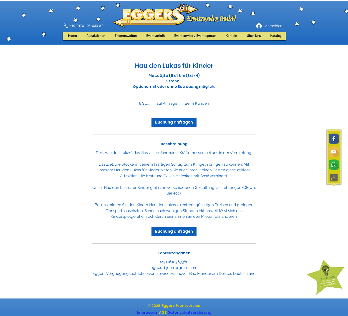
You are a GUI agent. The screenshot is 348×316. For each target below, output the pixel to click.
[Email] (334, 152)
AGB (163, 312)
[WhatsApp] (334, 164)
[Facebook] (334, 139)
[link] (174, 122)
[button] (253, 36)
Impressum (147, 312)
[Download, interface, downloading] (334, 177)
